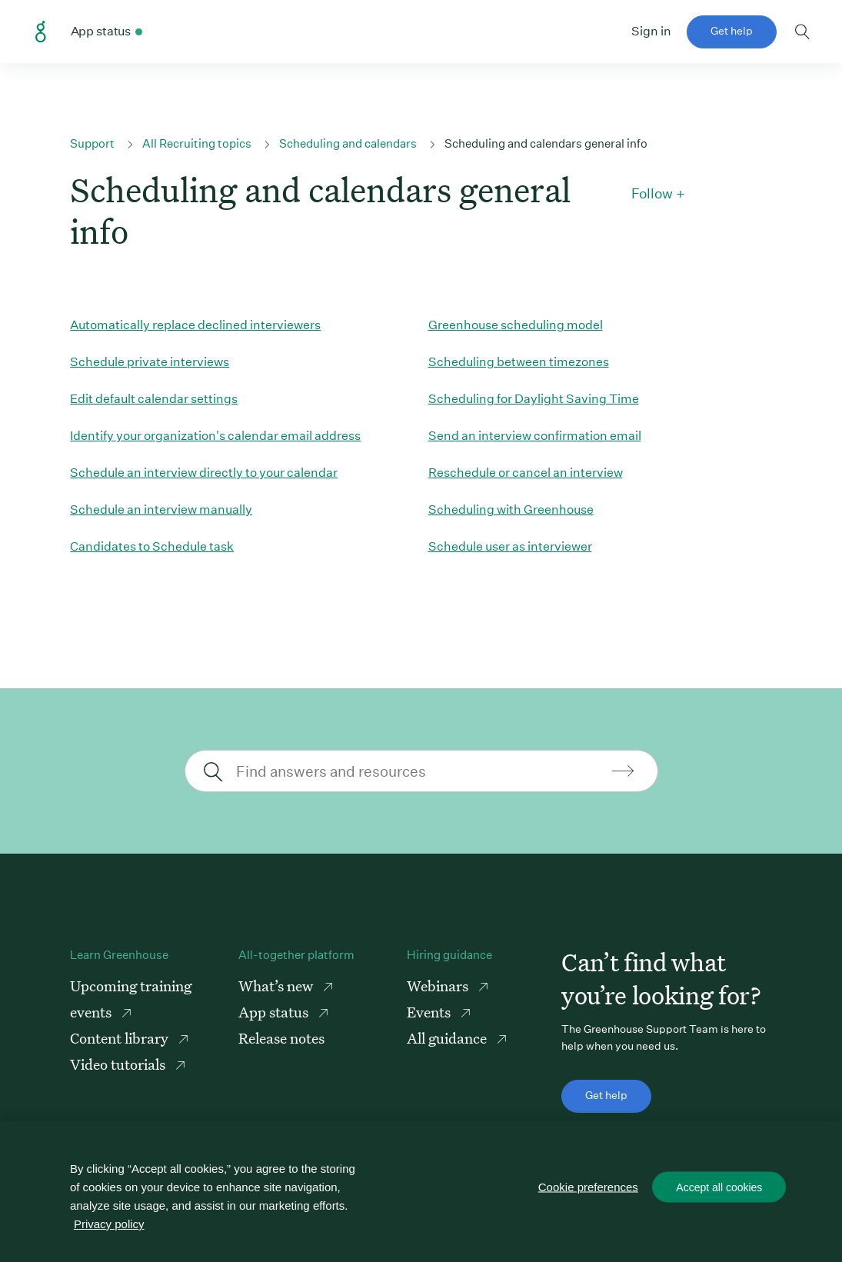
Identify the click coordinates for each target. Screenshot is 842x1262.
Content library (120, 1037)
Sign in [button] (651, 31)
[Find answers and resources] (419, 771)
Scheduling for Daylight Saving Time (533, 398)
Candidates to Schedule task (152, 546)
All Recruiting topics (196, 143)
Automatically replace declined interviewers (195, 325)
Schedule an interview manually (161, 509)
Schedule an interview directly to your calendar (204, 472)
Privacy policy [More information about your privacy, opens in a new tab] (109, 1223)
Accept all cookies (719, 1187)
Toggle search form (802, 31)
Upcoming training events (130, 998)
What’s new (277, 985)
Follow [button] (652, 194)
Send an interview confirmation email (534, 435)
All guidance (448, 1037)
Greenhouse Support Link (40, 32)
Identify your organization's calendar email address (215, 435)
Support (92, 143)
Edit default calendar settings (154, 398)
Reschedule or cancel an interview (525, 472)
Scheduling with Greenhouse (511, 509)
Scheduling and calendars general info (545, 143)
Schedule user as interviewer (510, 546)
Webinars (439, 985)
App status (274, 1011)
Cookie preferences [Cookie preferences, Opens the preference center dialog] (588, 1187)
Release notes (281, 1037)
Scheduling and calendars (348, 143)
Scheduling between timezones (518, 362)
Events (430, 1011)
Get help (732, 31)
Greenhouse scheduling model (515, 325)
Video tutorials (119, 1064)
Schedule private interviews (149, 362)
